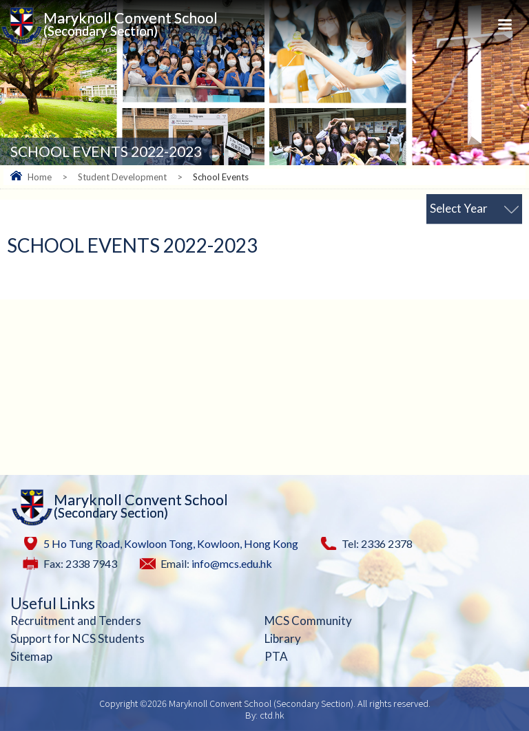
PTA (276, 656)
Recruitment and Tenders (75, 620)
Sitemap (31, 656)
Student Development (122, 176)
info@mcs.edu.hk (231, 563)
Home (40, 176)
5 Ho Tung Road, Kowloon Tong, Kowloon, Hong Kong (170, 543)
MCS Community (308, 620)
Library (282, 638)
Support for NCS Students (77, 638)
